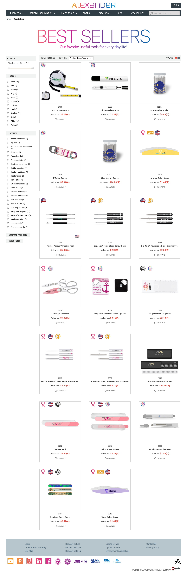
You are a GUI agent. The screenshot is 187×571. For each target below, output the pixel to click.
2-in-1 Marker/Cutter (110, 110)
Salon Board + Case (110, 449)
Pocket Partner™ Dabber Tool (60, 246)
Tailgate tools (17, 223)
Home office (17, 180)
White (15, 121)
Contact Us (151, 544)
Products (15, 13)
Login (176, 5)
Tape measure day (19, 227)
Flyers (86, 13)
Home (8, 19)
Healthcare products (20, 164)
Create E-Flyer (112, 544)
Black (15, 82)
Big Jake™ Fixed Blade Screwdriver (110, 246)
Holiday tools (17, 176)
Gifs (119, 13)
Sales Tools (67, 13)
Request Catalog (73, 551)
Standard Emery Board (60, 517)
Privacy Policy (152, 547)
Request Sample (73, 547)
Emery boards (17, 156)
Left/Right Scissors (60, 314)
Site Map (29, 551)
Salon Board (60, 449)
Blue (14, 86)
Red (14, 117)
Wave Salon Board (110, 517)
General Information (41, 13)
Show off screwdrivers (21, 215)
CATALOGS (104, 13)
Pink (14, 105)
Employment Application (117, 551)
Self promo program (20, 211)
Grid (176, 58)
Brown (14, 89)
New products (17, 200)
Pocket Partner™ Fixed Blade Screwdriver (60, 381)
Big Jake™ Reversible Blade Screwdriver (160, 246)
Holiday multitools (19, 172)
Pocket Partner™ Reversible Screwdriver (110, 381)
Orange (15, 101)
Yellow (15, 125)
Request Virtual (72, 544)
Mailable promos (19, 192)
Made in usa (17, 188)
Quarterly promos (19, 207)
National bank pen (19, 196)
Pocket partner (18, 203)
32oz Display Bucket (159, 110)
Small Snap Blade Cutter (160, 449)
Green (14, 97)
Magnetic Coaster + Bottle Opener (110, 314)
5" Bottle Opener (60, 178)
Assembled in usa (19, 139)
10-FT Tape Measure (60, 110)
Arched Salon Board (159, 178)
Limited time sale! (19, 184)
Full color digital (18, 160)
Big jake (15, 143)
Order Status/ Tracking (35, 547)
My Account (137, 13)
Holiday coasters (19, 168)
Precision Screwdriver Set (160, 381)
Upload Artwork (113, 547)
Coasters (16, 152)
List (179, 58)
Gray (14, 93)
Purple (14, 109)
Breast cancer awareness (21, 147)
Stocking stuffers (19, 219)
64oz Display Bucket (110, 178)
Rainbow (15, 113)
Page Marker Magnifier (160, 314)
